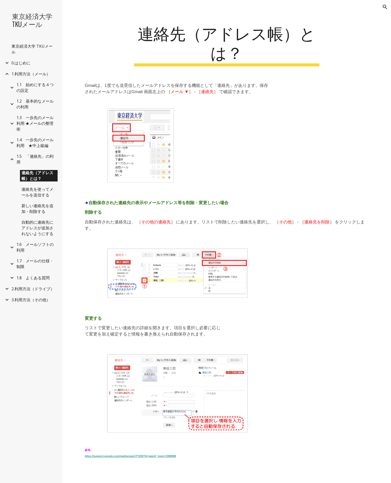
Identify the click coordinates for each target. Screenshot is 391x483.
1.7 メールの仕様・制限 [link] (35, 263)
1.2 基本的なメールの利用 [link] (35, 104)
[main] (226, 44)
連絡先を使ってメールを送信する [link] (37, 192)
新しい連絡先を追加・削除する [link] (37, 208)
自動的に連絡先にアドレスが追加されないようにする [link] (37, 227)
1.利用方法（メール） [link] (30, 74)
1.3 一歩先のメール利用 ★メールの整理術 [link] (35, 123)
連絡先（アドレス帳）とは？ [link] (37, 175)
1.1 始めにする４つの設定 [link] (35, 87)
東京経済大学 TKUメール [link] (32, 49)
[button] (385, 7)
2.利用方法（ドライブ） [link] (32, 289)
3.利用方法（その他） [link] (30, 300)
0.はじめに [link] (20, 63)
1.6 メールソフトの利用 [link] (35, 247)
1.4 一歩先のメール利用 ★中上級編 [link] (35, 142)
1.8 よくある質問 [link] (33, 278)
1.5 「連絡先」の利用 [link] (35, 159)
